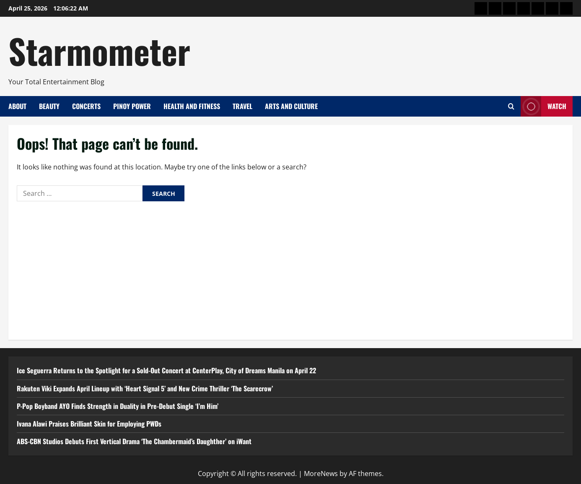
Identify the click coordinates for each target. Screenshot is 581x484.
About (17, 106)
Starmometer (99, 50)
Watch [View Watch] (543, 106)
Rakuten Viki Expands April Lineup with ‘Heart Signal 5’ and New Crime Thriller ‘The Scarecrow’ (145, 388)
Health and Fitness (191, 106)
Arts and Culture (291, 106)
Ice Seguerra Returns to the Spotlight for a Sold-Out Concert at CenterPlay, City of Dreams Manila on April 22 (166, 370)
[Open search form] (511, 106)
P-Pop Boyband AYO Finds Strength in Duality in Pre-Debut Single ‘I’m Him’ (117, 406)
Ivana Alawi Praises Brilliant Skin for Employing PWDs (90, 424)
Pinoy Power (132, 106)
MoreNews (321, 473)
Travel (242, 106)
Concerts (86, 106)
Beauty (49, 106)
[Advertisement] (290, 268)
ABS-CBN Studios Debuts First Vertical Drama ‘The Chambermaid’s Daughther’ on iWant (134, 441)
